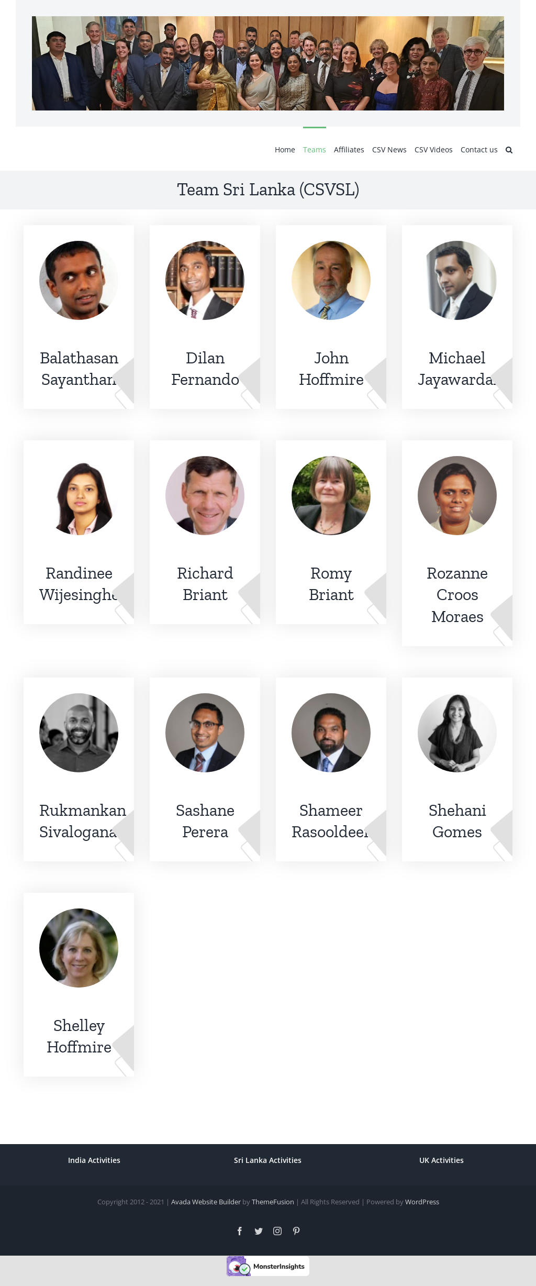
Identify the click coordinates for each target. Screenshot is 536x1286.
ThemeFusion (273, 1201)
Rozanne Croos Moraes (457, 594)
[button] (509, 149)
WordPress (422, 1201)
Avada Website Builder (206, 1201)
